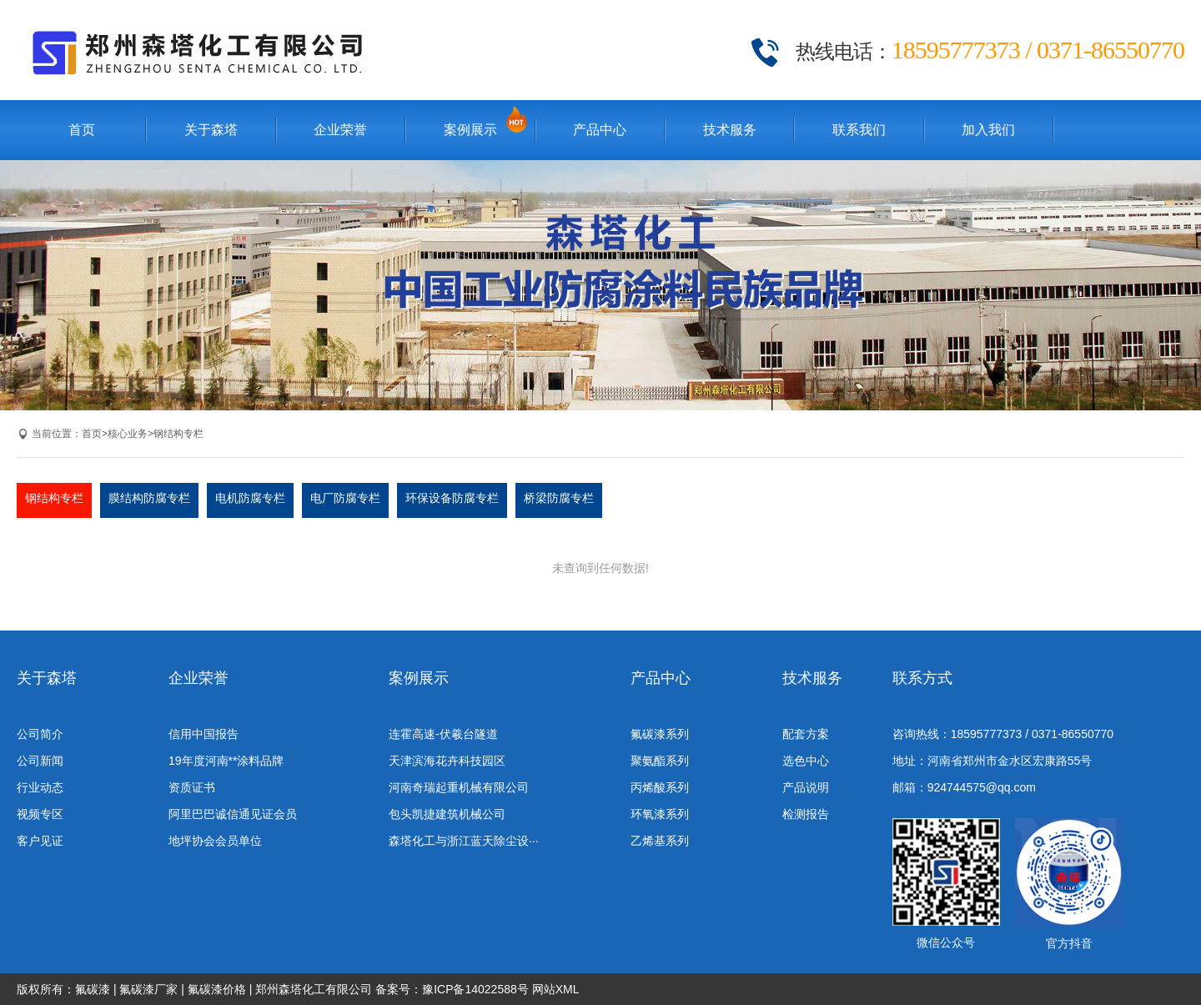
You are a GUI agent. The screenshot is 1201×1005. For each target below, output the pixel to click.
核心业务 (128, 434)
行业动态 (40, 787)
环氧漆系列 (660, 814)
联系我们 (859, 130)
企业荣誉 (340, 130)
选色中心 (805, 760)
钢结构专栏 (178, 434)
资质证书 (191, 787)
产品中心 (599, 130)
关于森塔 (211, 130)
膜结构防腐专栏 (149, 498)
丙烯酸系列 (660, 787)
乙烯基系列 (660, 840)
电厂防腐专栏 (345, 498)
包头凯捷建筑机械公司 (447, 814)
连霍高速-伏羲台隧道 (443, 734)
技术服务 (729, 130)
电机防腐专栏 (250, 498)
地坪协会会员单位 (215, 840)
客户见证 (40, 840)
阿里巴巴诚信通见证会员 (232, 814)
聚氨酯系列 (660, 760)
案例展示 (470, 130)
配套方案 (805, 734)
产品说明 (805, 787)
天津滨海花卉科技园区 (447, 760)
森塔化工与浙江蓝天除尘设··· (464, 840)
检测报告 (805, 814)
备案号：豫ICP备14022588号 (452, 989)
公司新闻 (40, 760)
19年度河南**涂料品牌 (226, 760)
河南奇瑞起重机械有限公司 (459, 787)
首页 (81, 130)
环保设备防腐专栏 (452, 498)
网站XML (556, 989)
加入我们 (988, 130)
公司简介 (40, 734)
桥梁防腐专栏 (559, 498)
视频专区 (40, 814)
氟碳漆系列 (660, 734)
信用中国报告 (203, 734)
